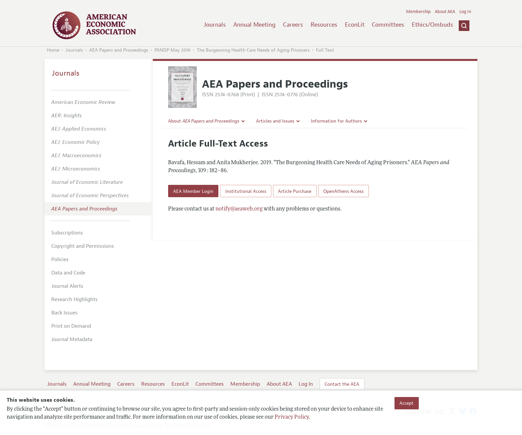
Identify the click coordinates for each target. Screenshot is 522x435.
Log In (465, 11)
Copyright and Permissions (82, 246)
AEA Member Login (193, 191)
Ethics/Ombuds (432, 24)
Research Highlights (74, 299)
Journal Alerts (67, 286)
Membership (418, 11)
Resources (324, 24)
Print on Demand (71, 326)
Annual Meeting (254, 24)
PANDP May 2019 (172, 50)
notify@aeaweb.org (239, 209)
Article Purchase (294, 191)
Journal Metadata (71, 339)
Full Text (325, 50)
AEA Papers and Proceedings (118, 50)
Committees (388, 24)
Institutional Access (245, 191)
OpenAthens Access (343, 191)
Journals (215, 24)
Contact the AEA (342, 384)
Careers (293, 24)
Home (53, 50)
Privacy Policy (292, 417)
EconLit (355, 24)
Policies (60, 259)
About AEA (445, 11)
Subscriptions (67, 232)
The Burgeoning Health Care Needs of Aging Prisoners (253, 50)
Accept (406, 403)
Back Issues (64, 312)
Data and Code (68, 272)
